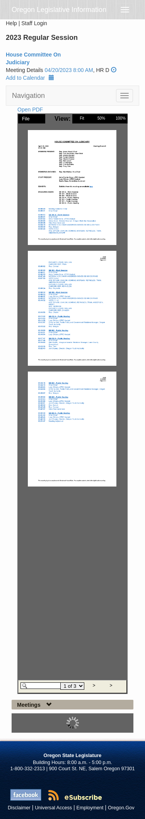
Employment (90, 807)
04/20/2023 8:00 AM (68, 70)
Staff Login (34, 23)
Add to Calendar (30, 78)
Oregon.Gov (121, 807)
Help (11, 23)
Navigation (28, 95)
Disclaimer (19, 807)
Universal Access (53, 807)
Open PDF (30, 109)
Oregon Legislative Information (59, 10)
